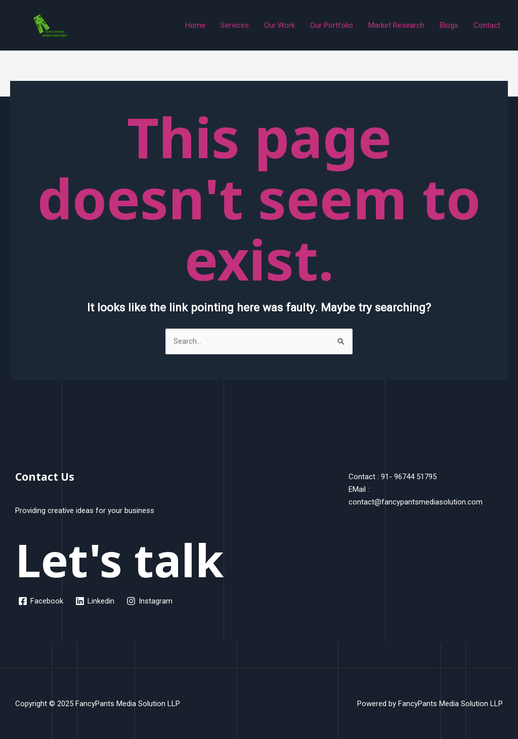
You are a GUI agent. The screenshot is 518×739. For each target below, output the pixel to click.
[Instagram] (149, 601)
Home (195, 25)
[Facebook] (40, 601)
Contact (486, 25)
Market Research (396, 25)
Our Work (279, 25)
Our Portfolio (331, 25)
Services (235, 25)
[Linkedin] (94, 601)
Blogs (449, 25)
